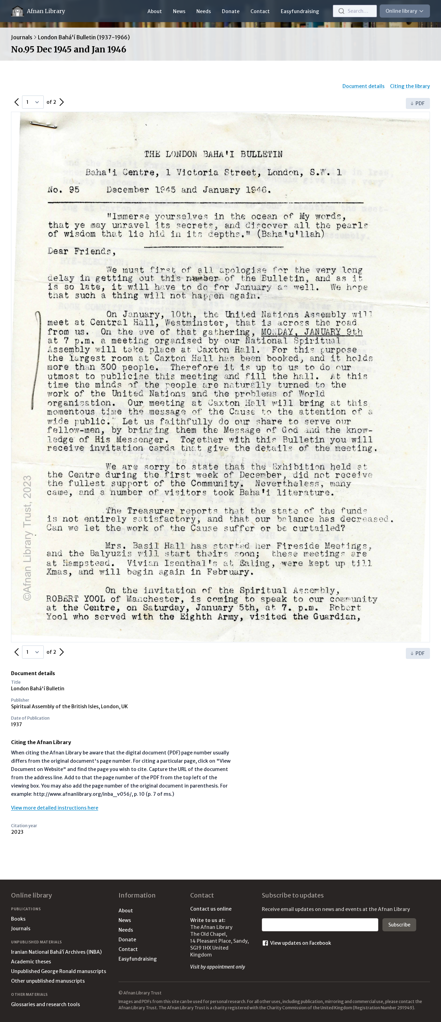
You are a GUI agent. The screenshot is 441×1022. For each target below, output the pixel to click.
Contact (260, 11)
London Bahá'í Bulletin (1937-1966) (84, 37)
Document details (363, 86)
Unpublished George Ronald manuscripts (58, 971)
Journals (21, 37)
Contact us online (211, 909)
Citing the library (410, 86)
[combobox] (355, 11)
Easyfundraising (300, 11)
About (154, 11)
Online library (405, 11)
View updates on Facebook (296, 943)
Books (18, 919)
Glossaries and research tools (45, 1004)
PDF (417, 103)
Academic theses (31, 962)
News (179, 11)
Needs (203, 11)
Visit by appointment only (217, 967)
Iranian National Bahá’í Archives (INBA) (56, 952)
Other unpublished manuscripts (48, 981)
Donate (230, 11)
